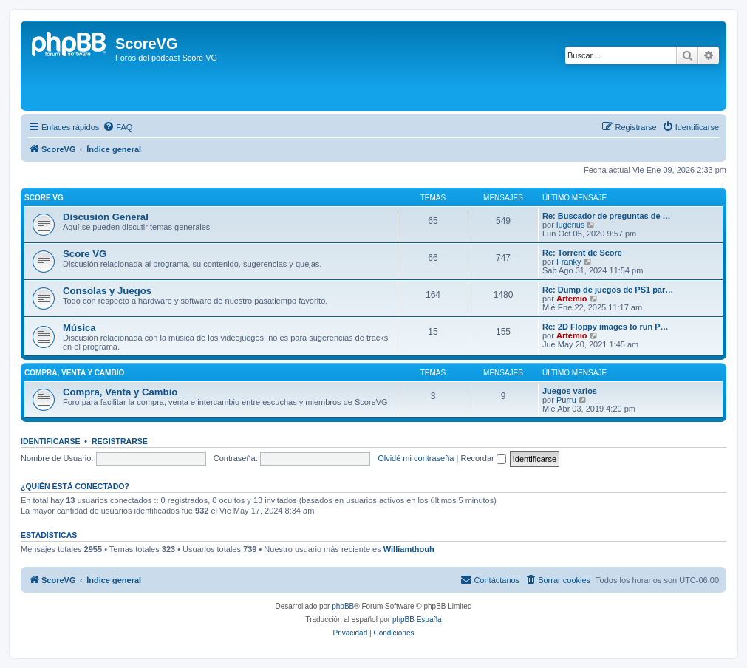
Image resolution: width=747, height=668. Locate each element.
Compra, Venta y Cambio (120, 392)
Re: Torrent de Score (582, 252)
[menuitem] (117, 127)
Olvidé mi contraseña (416, 458)
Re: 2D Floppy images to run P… (605, 326)
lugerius (570, 224)
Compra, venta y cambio (74, 373)
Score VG (44, 198)
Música (79, 327)
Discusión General (106, 216)
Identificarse (51, 441)
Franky (568, 261)
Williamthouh (408, 549)
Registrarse (120, 441)
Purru (566, 399)
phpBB (343, 606)
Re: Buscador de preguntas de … (606, 215)
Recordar (482, 458)
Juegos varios (569, 390)
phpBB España (417, 620)
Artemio (571, 298)
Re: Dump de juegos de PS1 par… (607, 289)
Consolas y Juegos (107, 290)
